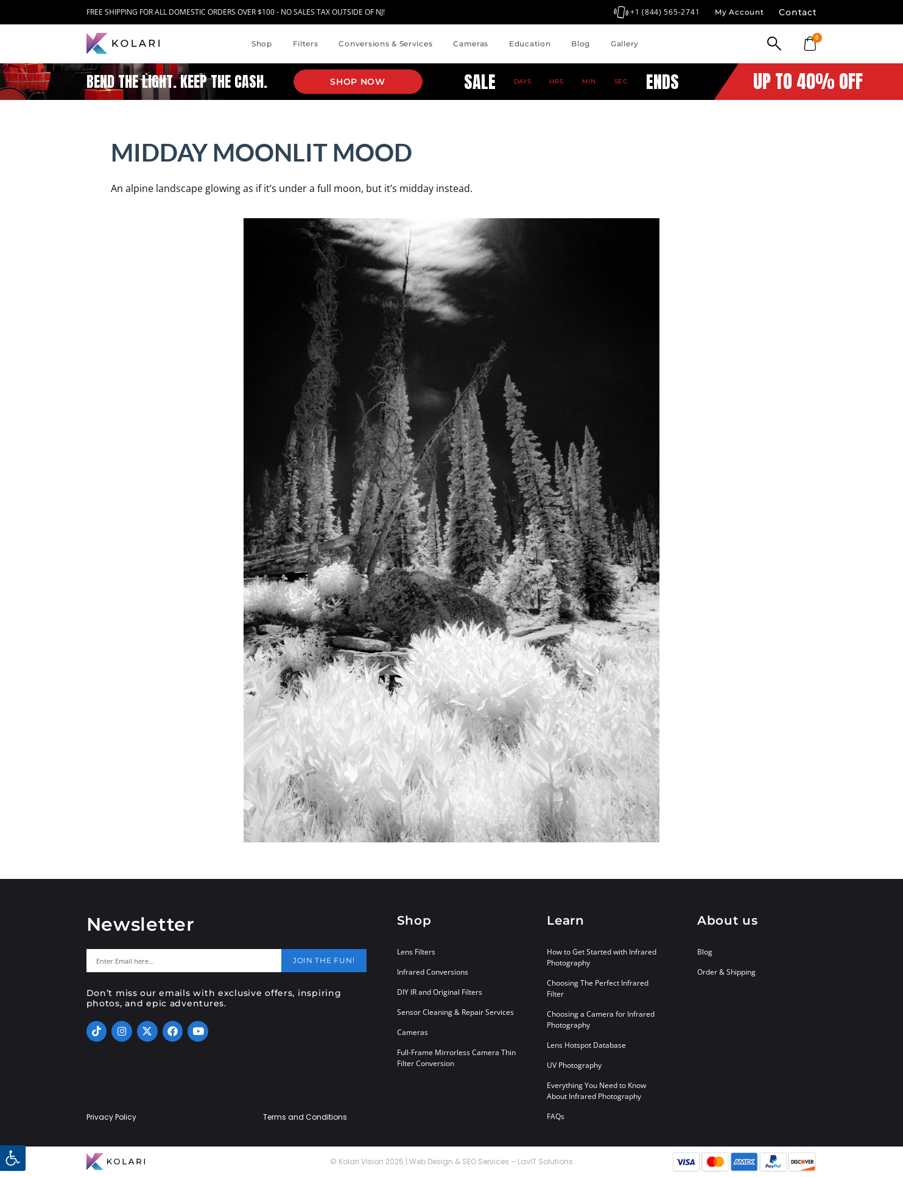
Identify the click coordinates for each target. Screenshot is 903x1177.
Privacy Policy (111, 1117)
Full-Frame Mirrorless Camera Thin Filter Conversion (456, 1058)
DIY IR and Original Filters (439, 992)
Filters (305, 43)
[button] (13, 1158)
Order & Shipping (726, 972)
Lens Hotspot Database (586, 1045)
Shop (261, 43)
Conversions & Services (385, 43)
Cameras (470, 43)
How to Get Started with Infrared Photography (601, 957)
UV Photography (574, 1065)
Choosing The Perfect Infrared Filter (597, 988)
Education (529, 43)
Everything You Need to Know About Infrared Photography (596, 1090)
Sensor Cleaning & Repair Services (455, 1012)
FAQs (555, 1116)
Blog (580, 43)
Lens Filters (416, 952)
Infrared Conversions (432, 972)
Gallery (625, 43)
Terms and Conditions (305, 1117)
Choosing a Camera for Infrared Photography (601, 1019)
